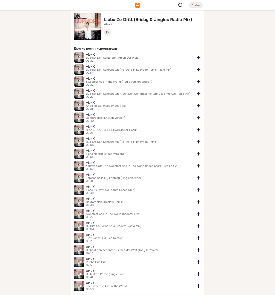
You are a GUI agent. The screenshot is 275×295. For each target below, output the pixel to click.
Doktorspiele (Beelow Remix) (105, 202)
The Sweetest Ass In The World (106, 286)
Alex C (91, 54)
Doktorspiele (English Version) (105, 117)
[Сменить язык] (39, 271)
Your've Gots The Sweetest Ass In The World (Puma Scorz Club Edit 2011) (134, 165)
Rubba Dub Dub (96, 262)
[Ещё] (39, 261)
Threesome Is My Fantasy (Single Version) (113, 177)
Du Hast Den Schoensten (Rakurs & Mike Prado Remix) (121, 141)
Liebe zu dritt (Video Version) (105, 153)
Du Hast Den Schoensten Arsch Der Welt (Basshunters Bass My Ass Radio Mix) (138, 93)
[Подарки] (20, 58)
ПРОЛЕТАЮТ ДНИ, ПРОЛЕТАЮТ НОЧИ (111, 129)
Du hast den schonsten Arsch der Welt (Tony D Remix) (122, 250)
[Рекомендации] (39, 77)
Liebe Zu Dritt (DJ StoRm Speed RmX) (110, 190)
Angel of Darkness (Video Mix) (106, 105)
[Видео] (58, 39)
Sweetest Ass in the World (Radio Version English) (119, 81)
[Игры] (58, 58)
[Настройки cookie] (39, 289)
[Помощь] (20, 77)
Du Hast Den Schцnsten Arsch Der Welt (112, 57)
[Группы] (58, 20)
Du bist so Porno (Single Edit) (105, 274)
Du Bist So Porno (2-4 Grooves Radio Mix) (113, 226)
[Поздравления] (39, 58)
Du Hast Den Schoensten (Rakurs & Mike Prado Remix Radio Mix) (128, 69)
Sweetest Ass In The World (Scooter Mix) (113, 214)
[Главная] (20, 20)
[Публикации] (20, 39)
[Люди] (39, 39)
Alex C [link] (109, 24)
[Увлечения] (39, 20)
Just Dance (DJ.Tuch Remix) (104, 238)
